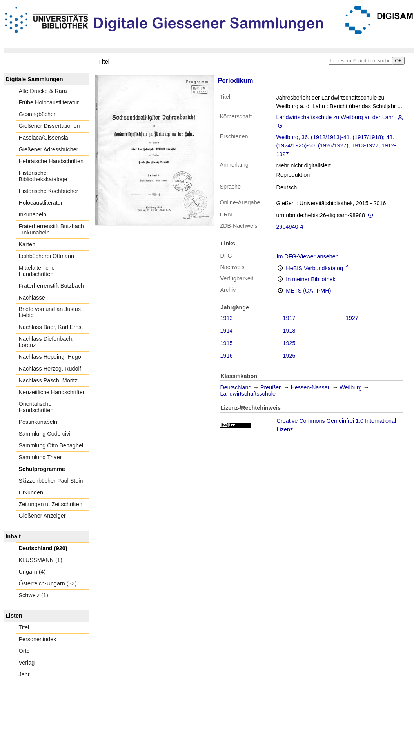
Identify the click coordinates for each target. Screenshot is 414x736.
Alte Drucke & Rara (43, 91)
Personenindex (37, 639)
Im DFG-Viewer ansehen (308, 256)
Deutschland (235, 387)
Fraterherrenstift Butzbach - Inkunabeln (51, 229)
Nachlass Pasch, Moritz (48, 380)
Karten (27, 244)
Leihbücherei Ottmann (46, 256)
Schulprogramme (42, 469)
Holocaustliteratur (41, 203)
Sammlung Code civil (45, 434)
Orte (24, 651)
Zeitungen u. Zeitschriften (50, 504)
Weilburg (287, 137)
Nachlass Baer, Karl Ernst (51, 327)
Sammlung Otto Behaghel (51, 445)
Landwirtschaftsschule (248, 394)
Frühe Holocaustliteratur (49, 102)
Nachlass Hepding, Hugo (50, 357)
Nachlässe (32, 297)
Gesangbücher (37, 114)
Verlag (27, 663)
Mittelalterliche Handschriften (37, 271)
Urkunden (31, 492)
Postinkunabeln (38, 422)
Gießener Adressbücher (48, 149)
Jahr (24, 674)
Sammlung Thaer (40, 457)
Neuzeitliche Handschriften (52, 392)
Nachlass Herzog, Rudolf (50, 368)
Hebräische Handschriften (51, 161)
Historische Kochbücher (48, 191)
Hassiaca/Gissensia (43, 137)
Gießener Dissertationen (49, 126)
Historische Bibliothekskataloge (43, 176)
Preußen (271, 387)
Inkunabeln (32, 214)
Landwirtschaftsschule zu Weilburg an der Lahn (335, 117)
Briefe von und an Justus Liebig (50, 312)
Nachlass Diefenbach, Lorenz (46, 342)
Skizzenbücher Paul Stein (51, 481)
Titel (24, 627)
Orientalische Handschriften (36, 407)
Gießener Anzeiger (42, 515)
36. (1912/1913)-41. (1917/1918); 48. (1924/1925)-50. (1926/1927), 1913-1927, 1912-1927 (336, 145)
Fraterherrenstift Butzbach (51, 286)
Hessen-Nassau (310, 387)
